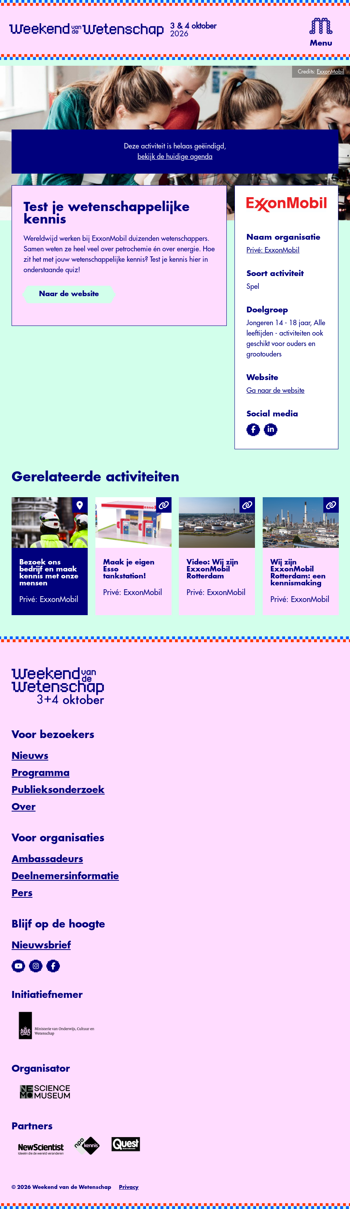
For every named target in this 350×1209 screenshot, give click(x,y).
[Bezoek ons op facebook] (253, 429)
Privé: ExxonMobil (272, 250)
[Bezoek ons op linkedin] (270, 429)
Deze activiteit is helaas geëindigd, (175, 152)
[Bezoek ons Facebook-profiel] (53, 966)
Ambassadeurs (47, 859)
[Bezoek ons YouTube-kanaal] (18, 966)
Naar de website (69, 293)
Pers (22, 893)
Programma (41, 773)
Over (24, 807)
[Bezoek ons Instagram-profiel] (35, 966)
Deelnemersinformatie (65, 876)
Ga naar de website (275, 390)
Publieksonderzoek (58, 790)
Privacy (129, 1187)
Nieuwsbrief (41, 945)
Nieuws (30, 756)
